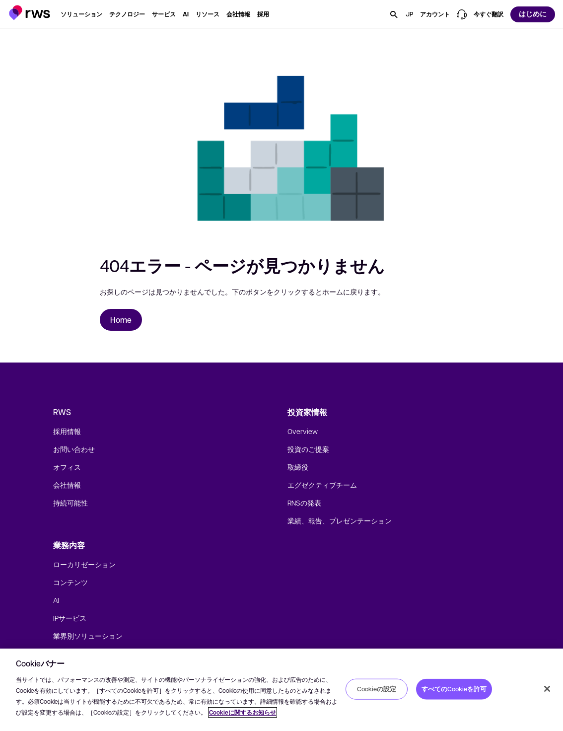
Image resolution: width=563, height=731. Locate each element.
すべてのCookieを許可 (454, 688)
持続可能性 (70, 502)
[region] (281, 690)
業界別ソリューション (88, 635)
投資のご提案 (308, 448)
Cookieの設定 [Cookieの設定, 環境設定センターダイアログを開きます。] (376, 688)
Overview (302, 431)
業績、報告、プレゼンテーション (339, 520)
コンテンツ (70, 582)
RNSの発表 (304, 502)
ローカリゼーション (84, 564)
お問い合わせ (74, 448)
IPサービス (69, 617)
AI (56, 599)
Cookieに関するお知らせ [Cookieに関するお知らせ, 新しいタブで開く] (242, 712)
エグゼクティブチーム (322, 484)
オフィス (67, 466)
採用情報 (67, 431)
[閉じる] (547, 689)
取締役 (297, 466)
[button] (29, 12)
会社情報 (67, 484)
